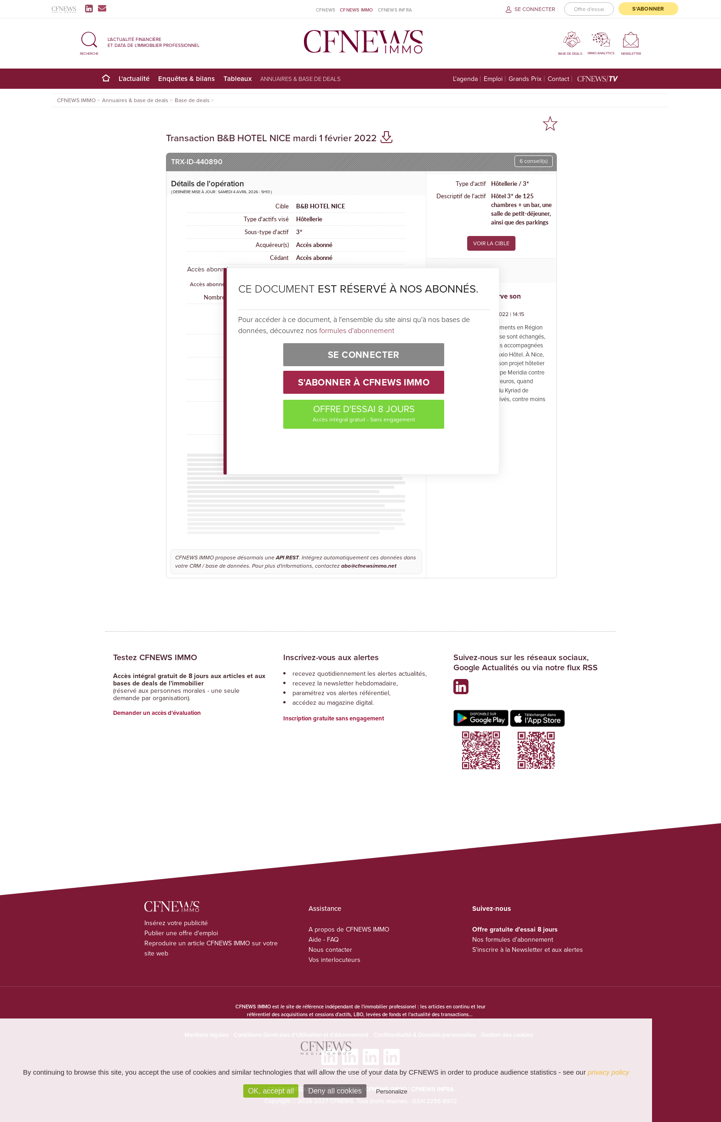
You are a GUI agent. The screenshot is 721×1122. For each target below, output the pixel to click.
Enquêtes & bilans (186, 78)
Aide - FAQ (324, 939)
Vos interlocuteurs (334, 960)
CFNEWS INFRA (395, 9)
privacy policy (608, 1072)
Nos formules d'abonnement (512, 939)
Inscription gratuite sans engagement (333, 718)
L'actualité (134, 78)
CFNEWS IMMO (356, 9)
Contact (558, 79)
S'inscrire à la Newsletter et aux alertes (527, 950)
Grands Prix (525, 79)
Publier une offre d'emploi (181, 933)
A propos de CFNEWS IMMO (349, 929)
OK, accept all (271, 1091)
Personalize (391, 1091)
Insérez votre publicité (176, 923)
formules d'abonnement (356, 330)
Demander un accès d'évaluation (157, 712)
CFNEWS (325, 9)
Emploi (493, 79)
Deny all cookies (335, 1091)
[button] (89, 42)
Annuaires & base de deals (300, 79)
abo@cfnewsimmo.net (368, 566)
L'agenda (465, 79)
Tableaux (237, 78)
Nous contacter (330, 950)
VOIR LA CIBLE (491, 243)
